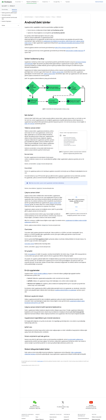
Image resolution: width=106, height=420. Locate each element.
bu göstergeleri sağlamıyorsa (75, 339)
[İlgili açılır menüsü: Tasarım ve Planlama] (39, 2)
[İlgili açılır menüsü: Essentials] (23, 2)
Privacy (12, 6)
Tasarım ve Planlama (39, 17)
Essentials (18, 1)
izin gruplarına (31, 254)
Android (23, 418)
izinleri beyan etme (71, 41)
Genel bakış (5, 9)
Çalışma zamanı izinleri (49, 74)
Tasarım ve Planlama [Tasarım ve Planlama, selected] (31, 1)
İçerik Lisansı (40, 361)
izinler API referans (29, 123)
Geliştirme (45, 1)
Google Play (57, 1)
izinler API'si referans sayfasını (63, 47)
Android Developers (29, 17)
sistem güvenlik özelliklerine (41, 273)
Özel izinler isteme (29, 244)
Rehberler (59, 17)
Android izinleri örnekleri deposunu (74, 50)
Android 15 (66, 417)
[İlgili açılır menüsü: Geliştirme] (50, 2)
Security (5, 6)
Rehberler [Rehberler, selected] (14, 9)
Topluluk (68, 1)
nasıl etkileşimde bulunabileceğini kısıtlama (69, 43)
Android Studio (99, 1)
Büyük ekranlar (53, 417)
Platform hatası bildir (96, 417)
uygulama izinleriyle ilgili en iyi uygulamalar (65, 290)
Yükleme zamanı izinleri (58, 72)
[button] (9, 13)
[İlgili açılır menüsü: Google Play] (62, 2)
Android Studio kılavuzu (83, 418)
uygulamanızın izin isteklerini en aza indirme (54, 41)
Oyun (37, 417)
